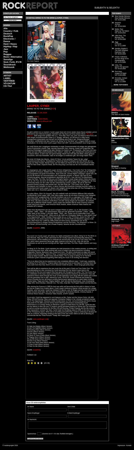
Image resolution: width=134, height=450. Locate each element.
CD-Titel (7, 86)
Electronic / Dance (9, 40)
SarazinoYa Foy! (118, 23)
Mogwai (115, 166)
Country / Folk (10, 31)
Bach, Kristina (118, 192)
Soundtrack (9, 64)
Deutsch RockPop (8, 34)
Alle (5, 28)
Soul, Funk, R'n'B (12, 62)
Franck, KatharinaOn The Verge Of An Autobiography (122, 58)
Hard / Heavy (10, 44)
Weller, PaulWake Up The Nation (122, 30)
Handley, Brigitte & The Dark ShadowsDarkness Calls (121, 50)
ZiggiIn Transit (118, 43)
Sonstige (8, 59)
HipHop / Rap (10, 46)
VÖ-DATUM (9, 83)
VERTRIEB (9, 81)
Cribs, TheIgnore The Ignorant (121, 66)
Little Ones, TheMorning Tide (120, 36)
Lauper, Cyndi (38, 105)
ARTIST (7, 76)
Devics (114, 112)
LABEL (7, 78)
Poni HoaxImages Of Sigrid (120, 72)
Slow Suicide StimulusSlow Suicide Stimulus (122, 17)
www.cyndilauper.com (44, 121)
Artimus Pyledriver (120, 245)
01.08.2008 (42, 113)
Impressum (121, 445)
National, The (117, 219)
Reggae (7, 54)
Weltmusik (8, 67)
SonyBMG (43, 119)
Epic (37, 117)
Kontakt (128, 445)
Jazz (5, 49)
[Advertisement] (10, 128)
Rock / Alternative (12, 57)
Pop (5, 51)
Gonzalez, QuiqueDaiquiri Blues (121, 79)
